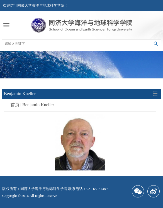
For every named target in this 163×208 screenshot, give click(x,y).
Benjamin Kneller (38, 104)
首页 (15, 104)
